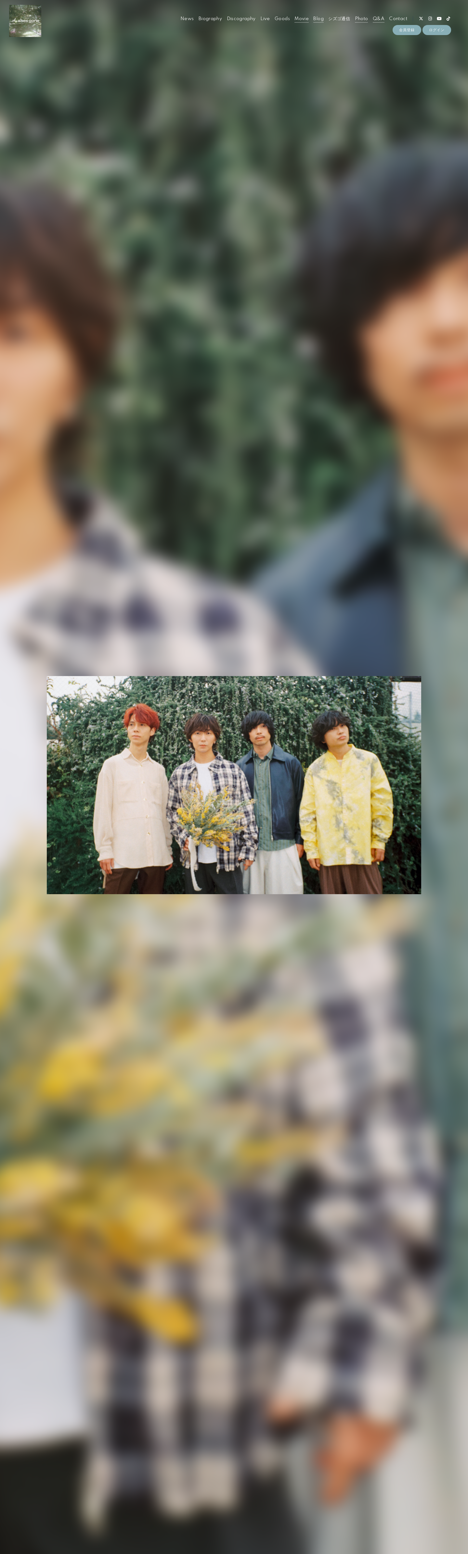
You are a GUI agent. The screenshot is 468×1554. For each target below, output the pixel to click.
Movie (301, 19)
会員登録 (407, 30)
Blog (318, 19)
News (187, 19)
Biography (210, 19)
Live (265, 19)
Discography (241, 19)
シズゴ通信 (339, 19)
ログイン (437, 30)
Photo (361, 19)
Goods (282, 19)
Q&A (378, 19)
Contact (398, 19)
